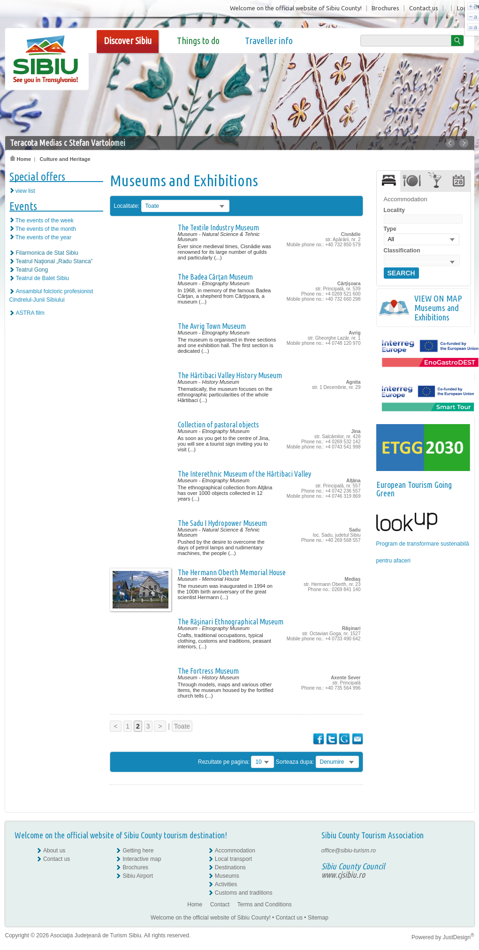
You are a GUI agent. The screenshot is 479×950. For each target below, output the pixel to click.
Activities (226, 884)
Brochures (385, 8)
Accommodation (235, 850)
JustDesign (458, 937)
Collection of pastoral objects (218, 424)
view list (25, 191)
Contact (219, 904)
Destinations (230, 867)
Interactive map (141, 859)
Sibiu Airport (137, 876)
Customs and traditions (244, 892)
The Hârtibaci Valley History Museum (230, 375)
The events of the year (43, 237)
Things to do (198, 40)
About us (54, 850)
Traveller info (269, 40)
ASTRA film (30, 313)
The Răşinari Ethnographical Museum (230, 621)
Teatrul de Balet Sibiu (42, 278)
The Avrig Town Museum (212, 326)
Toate (182, 726)
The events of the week (44, 220)
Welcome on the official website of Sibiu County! (296, 8)
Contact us (423, 8)
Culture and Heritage (64, 159)
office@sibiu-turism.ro (348, 850)
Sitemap (318, 917)
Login (464, 8)
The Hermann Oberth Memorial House (232, 572)
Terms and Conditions (264, 904)
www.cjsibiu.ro (343, 874)
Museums (227, 876)
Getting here (137, 850)
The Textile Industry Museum (218, 227)
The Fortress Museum (208, 671)
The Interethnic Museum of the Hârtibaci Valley (244, 474)
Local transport (233, 859)
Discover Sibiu (128, 40)
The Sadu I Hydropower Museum (222, 523)
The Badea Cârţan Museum (215, 277)
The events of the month (45, 229)
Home (20, 159)
